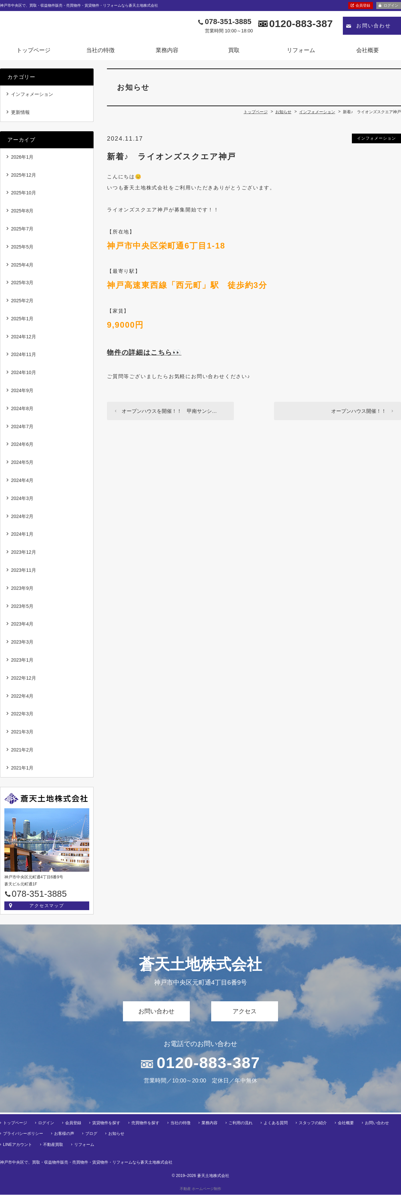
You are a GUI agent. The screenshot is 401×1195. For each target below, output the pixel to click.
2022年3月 (22, 716)
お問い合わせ (373, 28)
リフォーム (301, 52)
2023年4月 (22, 626)
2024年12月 (23, 338)
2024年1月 (22, 536)
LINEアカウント (17, 1145)
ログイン (391, 5)
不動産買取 (53, 1145)
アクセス (245, 1013)
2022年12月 (23, 680)
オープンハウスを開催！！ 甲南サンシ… (169, 413)
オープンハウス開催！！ (358, 413)
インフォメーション (376, 140)
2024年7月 (22, 428)
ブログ (91, 1134)
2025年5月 (22, 248)
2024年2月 (22, 518)
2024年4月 (22, 482)
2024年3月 (22, 500)
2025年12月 (23, 177)
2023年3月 (22, 644)
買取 (234, 52)
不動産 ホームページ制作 (200, 1189)
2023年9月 (22, 590)
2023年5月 (22, 608)
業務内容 (167, 52)
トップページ (33, 52)
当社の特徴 (100, 52)
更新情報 (20, 114)
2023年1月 (22, 662)
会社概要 (367, 52)
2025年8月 (22, 213)
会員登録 (363, 5)
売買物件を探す (145, 1123)
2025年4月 (22, 267)
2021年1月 (22, 770)
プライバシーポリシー (23, 1134)
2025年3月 (22, 285)
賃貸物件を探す (106, 1123)
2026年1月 (22, 159)
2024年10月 (23, 374)
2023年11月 (23, 572)
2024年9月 (22, 392)
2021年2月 (22, 752)
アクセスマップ (46, 907)
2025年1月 (22, 320)
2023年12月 (23, 554)
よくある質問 (276, 1123)
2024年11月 (23, 356)
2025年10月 (23, 195)
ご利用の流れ (241, 1123)
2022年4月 (22, 698)
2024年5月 (22, 464)
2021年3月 (22, 734)
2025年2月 (22, 303)
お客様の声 (64, 1134)
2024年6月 (22, 446)
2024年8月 (22, 410)
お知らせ (116, 1134)
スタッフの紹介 (313, 1123)
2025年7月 (22, 230)
